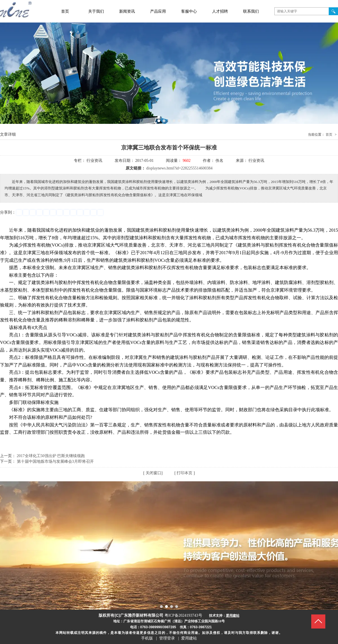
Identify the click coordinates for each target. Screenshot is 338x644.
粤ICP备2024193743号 (183, 615)
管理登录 (167, 638)
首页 (329, 135)
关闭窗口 (153, 473)
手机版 (147, 638)
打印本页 (184, 473)
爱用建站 (189, 638)
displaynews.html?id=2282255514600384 (179, 168)
